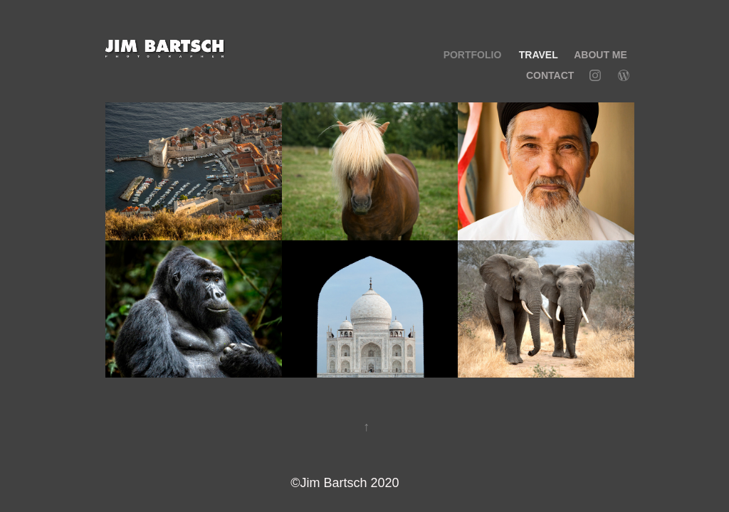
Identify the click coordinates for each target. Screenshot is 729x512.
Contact (550, 75)
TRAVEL (538, 54)
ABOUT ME (600, 54)
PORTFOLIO (473, 54)
